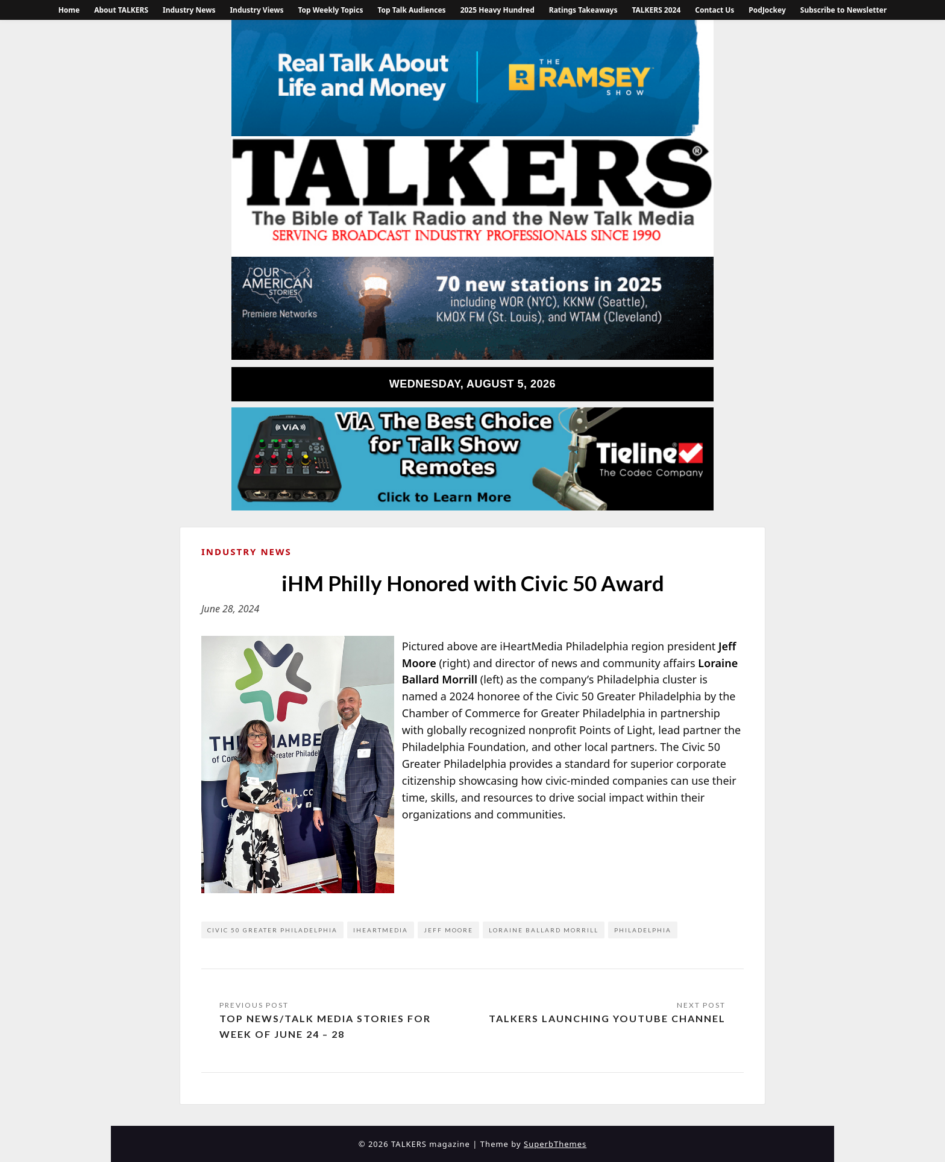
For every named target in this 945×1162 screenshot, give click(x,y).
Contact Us (714, 10)
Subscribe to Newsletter (843, 10)
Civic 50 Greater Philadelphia (272, 930)
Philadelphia (642, 930)
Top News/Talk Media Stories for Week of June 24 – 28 (325, 1026)
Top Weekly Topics (330, 10)
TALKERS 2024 (656, 10)
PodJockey (767, 10)
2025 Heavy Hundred (497, 10)
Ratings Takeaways (583, 10)
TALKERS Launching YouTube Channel (607, 1018)
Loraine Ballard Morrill (543, 930)
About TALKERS (121, 10)
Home (69, 10)
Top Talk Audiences (411, 10)
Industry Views (256, 10)
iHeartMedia (380, 930)
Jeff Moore (448, 930)
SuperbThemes (555, 1143)
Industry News (189, 10)
